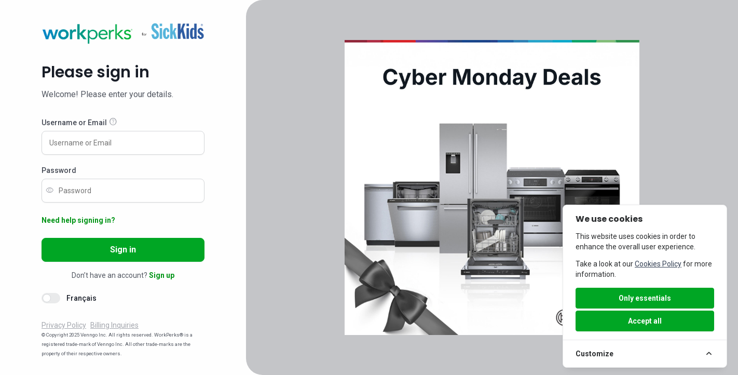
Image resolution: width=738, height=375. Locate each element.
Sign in (123, 250)
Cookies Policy (658, 264)
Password (59, 170)
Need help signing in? (78, 220)
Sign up (161, 275)
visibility (50, 190)
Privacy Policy (64, 325)
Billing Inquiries (114, 325)
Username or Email (74, 122)
